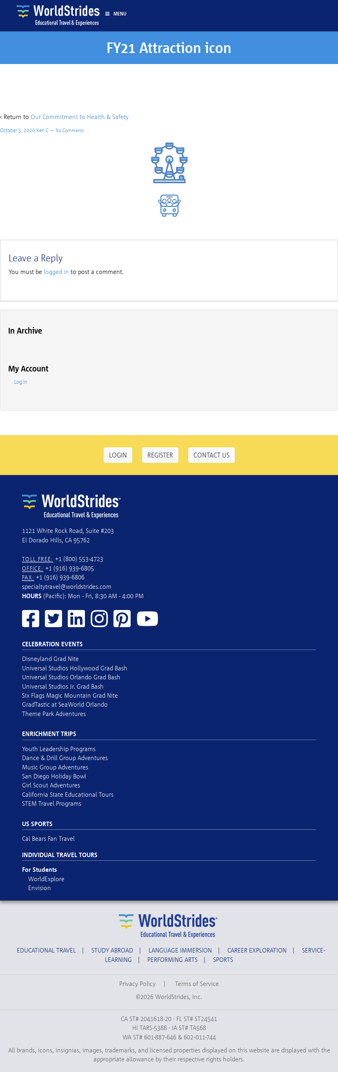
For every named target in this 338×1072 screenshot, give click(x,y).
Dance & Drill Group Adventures (65, 758)
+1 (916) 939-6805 (69, 568)
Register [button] (160, 455)
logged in (56, 271)
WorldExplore (46, 879)
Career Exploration (257, 950)
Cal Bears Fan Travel (48, 838)
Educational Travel (46, 950)
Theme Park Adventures (54, 714)
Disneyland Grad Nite (50, 658)
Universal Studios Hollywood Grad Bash (74, 668)
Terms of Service (197, 983)
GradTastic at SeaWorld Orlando (65, 704)
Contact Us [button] (211, 455)
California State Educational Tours (67, 794)
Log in (20, 381)
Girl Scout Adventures (51, 785)
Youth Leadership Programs (59, 749)
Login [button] (118, 455)
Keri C (42, 130)
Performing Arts (172, 959)
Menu (115, 13)
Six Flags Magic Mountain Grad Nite (70, 695)
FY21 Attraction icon (169, 47)
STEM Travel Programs (51, 803)
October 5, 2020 (17, 130)
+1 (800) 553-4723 (79, 559)
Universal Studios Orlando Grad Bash (71, 677)
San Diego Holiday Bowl (54, 776)
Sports (223, 959)
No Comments (70, 130)
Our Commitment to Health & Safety (80, 117)
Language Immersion (180, 950)
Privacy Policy (137, 983)
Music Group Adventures (55, 767)
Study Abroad (112, 950)
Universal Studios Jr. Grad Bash (63, 686)
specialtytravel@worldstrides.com (66, 586)
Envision (39, 888)
